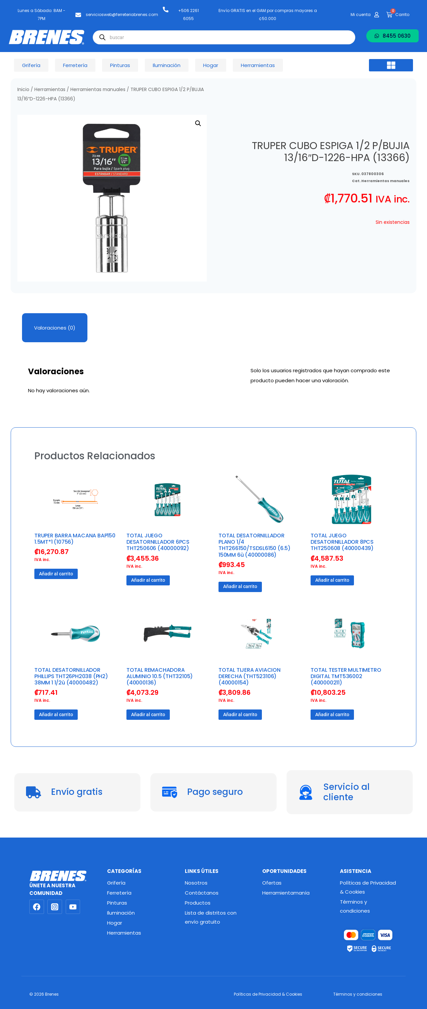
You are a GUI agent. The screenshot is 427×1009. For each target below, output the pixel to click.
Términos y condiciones (355, 906)
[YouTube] (73, 907)
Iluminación (121, 912)
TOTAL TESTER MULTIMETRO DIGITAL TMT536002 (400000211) (346, 676)
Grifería (116, 882)
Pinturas (117, 902)
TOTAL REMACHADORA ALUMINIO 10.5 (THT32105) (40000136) (159, 676)
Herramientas (49, 89)
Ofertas (272, 882)
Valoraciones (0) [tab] (54, 327)
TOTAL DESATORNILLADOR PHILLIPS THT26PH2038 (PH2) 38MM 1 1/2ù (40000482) (71, 676)
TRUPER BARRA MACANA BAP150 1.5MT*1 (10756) (74, 539)
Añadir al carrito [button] (56, 573)
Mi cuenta (361, 14)
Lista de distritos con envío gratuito (211, 917)
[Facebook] (36, 907)
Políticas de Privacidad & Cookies (368, 887)
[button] (391, 65)
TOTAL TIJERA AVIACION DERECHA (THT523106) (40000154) (250, 676)
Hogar (114, 922)
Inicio (23, 89)
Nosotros (196, 882)
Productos (197, 902)
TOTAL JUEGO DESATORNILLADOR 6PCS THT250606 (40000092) (157, 542)
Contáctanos (202, 892)
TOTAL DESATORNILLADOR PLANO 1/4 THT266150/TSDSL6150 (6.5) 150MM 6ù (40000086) (255, 545)
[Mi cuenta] (376, 14)
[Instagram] (54, 907)
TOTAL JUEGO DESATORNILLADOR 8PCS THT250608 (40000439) (342, 542)
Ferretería (119, 892)
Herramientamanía (286, 892)
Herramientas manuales (97, 89)
